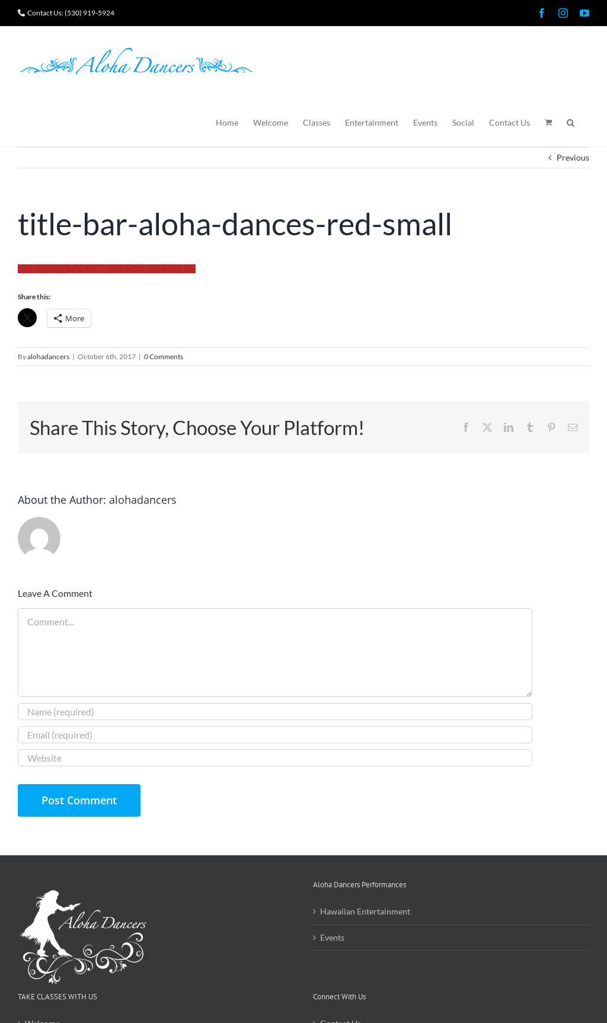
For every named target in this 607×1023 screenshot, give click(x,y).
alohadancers (48, 356)
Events (332, 937)
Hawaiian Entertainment (365, 911)
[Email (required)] (275, 734)
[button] (570, 121)
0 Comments (163, 356)
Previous (573, 157)
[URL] (275, 757)
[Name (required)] (275, 711)
